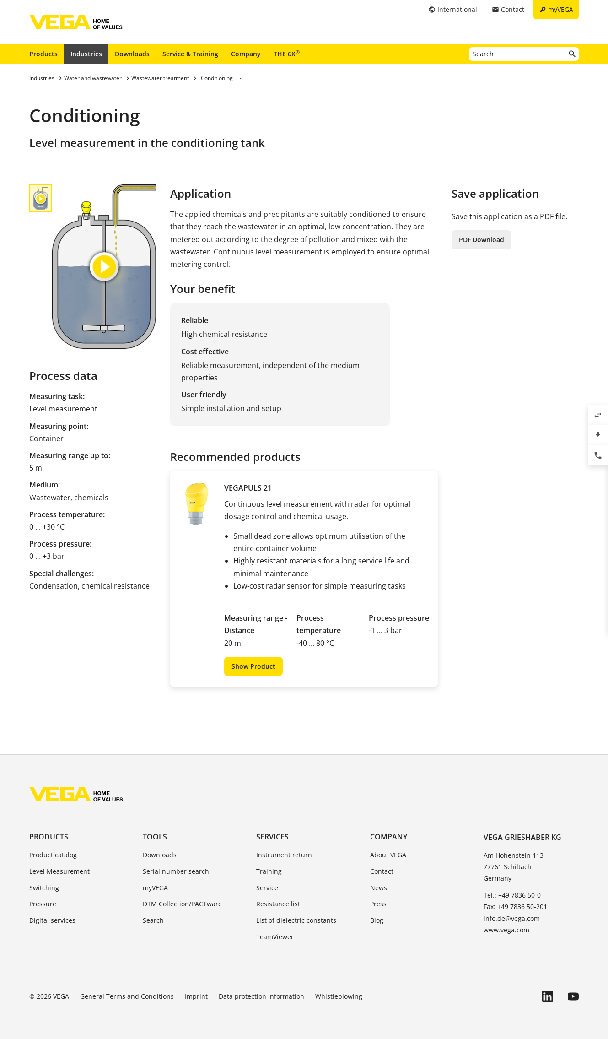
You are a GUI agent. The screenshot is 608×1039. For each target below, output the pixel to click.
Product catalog (53, 854)
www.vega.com (506, 929)
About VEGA (388, 854)
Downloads (132, 53)
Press (378, 903)
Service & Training (190, 53)
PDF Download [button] (481, 239)
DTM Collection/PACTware (182, 903)
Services (272, 837)
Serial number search (176, 871)
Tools (155, 837)
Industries (86, 53)
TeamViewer (275, 936)
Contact (381, 871)
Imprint (196, 996)
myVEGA (155, 887)
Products (43, 53)
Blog (376, 920)
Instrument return (284, 854)
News (378, 887)
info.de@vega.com (512, 918)
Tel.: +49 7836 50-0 (512, 895)
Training (269, 871)
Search (153, 920)
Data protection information (261, 996)
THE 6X (287, 53)
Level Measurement (59, 871)
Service (267, 887)
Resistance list (278, 903)
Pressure (42, 903)
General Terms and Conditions (127, 996)
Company (246, 53)
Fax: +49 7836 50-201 (515, 906)
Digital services (52, 920)
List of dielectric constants (296, 920)
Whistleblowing (338, 996)
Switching (44, 887)
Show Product (253, 666)
